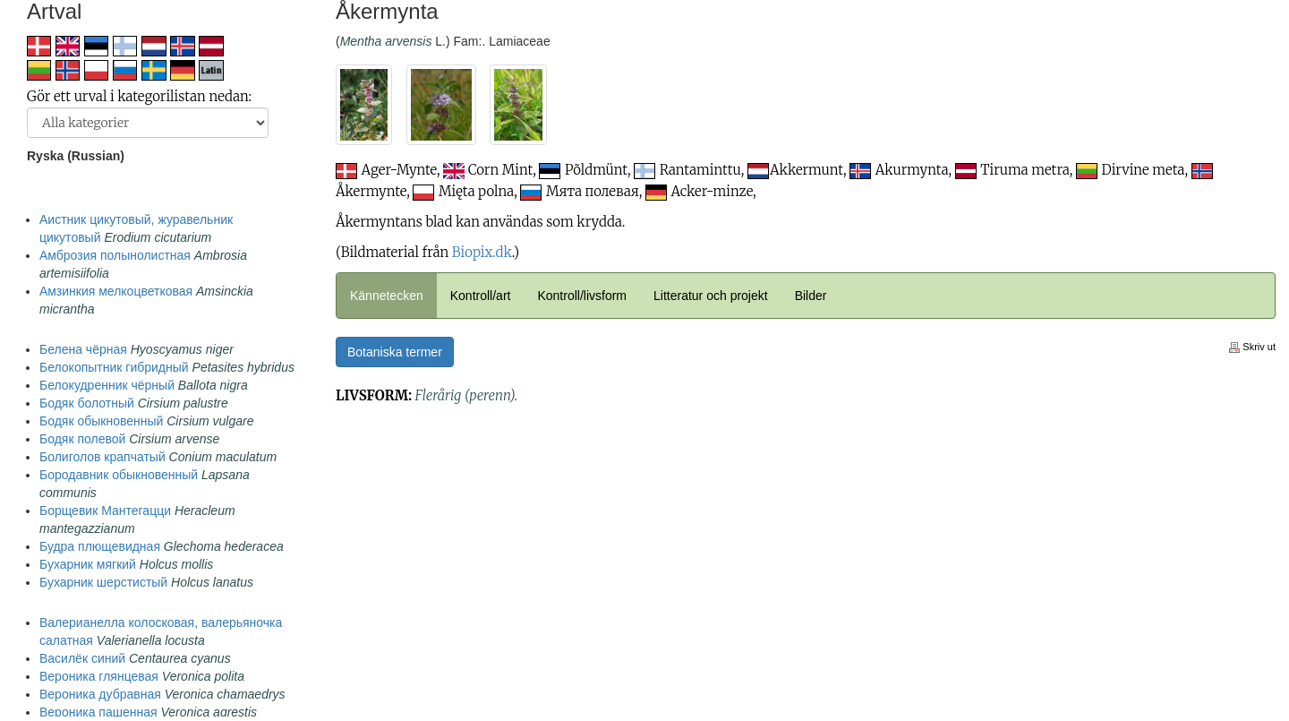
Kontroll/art (480, 295)
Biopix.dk (482, 252)
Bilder (811, 295)
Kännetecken (386, 295)
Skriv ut (1252, 346)
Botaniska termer (394, 352)
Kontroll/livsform (582, 295)
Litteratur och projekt (710, 295)
